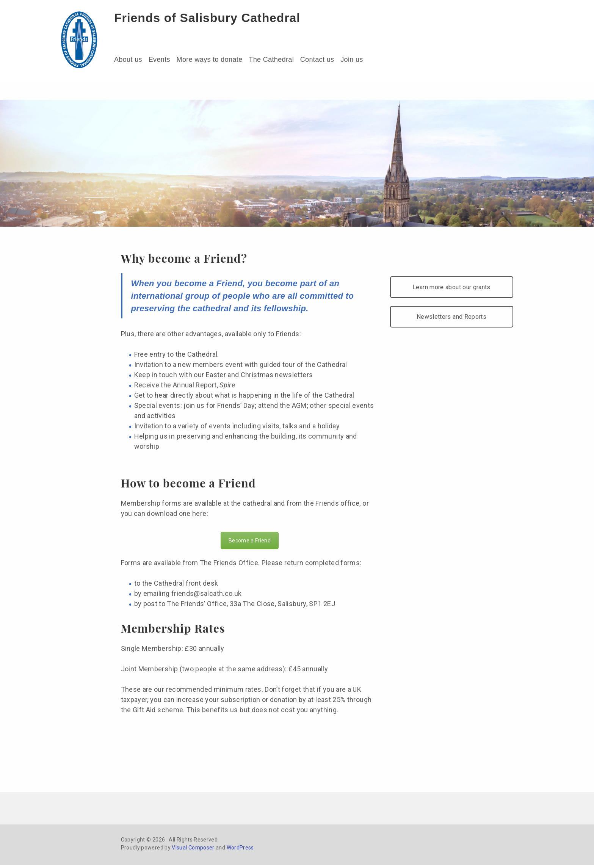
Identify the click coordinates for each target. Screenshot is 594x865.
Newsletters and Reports (451, 316)
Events (159, 59)
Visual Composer (193, 848)
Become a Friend (250, 540)
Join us (351, 59)
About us (128, 59)
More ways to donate (210, 59)
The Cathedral (271, 59)
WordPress (240, 848)
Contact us (317, 59)
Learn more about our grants (451, 287)
